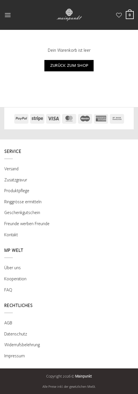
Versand (11, 168)
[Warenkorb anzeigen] (130, 15)
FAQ (8, 290)
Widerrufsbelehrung (22, 344)
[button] (7, 15)
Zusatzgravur (15, 180)
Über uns (12, 267)
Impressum (14, 355)
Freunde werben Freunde (27, 223)
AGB (8, 322)
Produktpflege (16, 190)
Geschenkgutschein (22, 212)
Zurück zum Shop (69, 65)
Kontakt (11, 234)
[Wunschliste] (119, 15)
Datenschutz (15, 334)
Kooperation (15, 278)
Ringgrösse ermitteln (23, 201)
